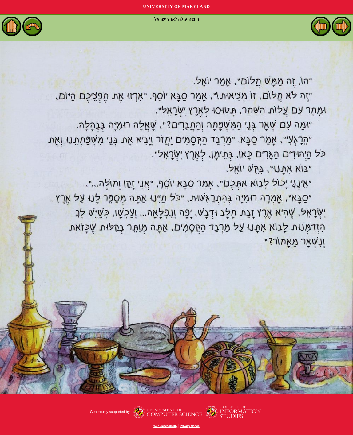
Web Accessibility (165, 426)
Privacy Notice (190, 426)
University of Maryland (176, 6)
